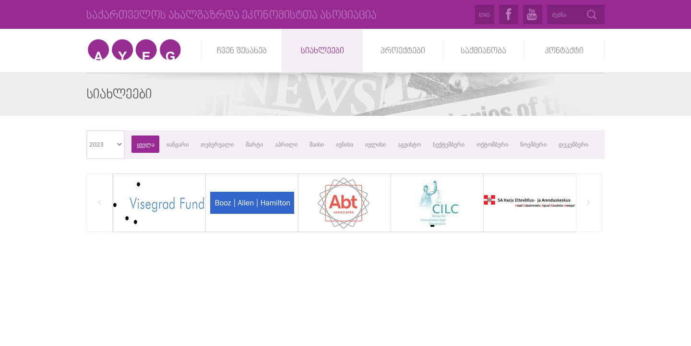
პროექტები (403, 51)
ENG (484, 15)
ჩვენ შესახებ (242, 51)
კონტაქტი (564, 51)
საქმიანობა (483, 51)
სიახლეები (322, 51)
